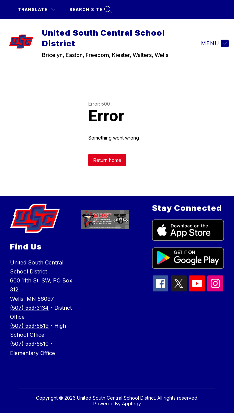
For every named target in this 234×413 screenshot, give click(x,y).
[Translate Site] (36, 9)
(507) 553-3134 (29, 307)
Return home (107, 160)
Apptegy (131, 403)
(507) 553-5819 (29, 325)
